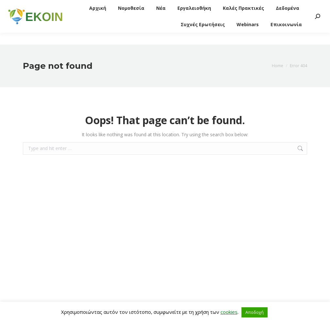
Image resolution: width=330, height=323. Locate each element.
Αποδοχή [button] (254, 312)
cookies (229, 312)
